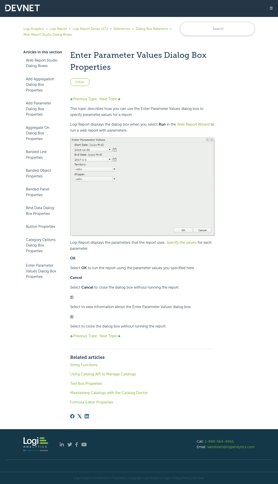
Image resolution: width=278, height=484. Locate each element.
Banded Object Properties (38, 173)
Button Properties (40, 226)
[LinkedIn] (87, 416)
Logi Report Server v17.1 (90, 29)
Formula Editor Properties (91, 402)
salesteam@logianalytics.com (231, 447)
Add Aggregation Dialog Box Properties (40, 84)
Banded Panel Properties (37, 192)
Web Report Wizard (193, 124)
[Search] (217, 29)
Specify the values (182, 242)
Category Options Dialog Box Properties (41, 245)
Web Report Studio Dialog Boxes (47, 34)
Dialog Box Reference (152, 29)
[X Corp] (79, 416)
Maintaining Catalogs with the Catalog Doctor (109, 393)
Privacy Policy (181, 478)
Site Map (198, 478)
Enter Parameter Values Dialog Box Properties (41, 271)
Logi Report (58, 29)
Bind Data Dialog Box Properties (40, 211)
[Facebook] (72, 416)
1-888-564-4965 (219, 441)
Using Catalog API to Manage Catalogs (103, 374)
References (122, 29)
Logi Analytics (33, 29)
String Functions (83, 365)
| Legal (166, 478)
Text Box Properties (86, 383)
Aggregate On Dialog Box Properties (37, 133)
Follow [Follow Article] (79, 82)
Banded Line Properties (36, 155)
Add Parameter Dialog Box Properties (38, 109)
